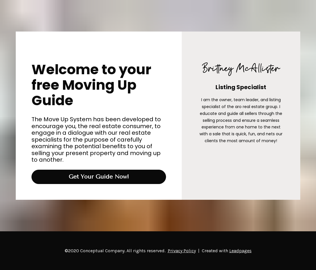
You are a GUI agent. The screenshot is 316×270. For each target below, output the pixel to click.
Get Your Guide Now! (99, 176)
